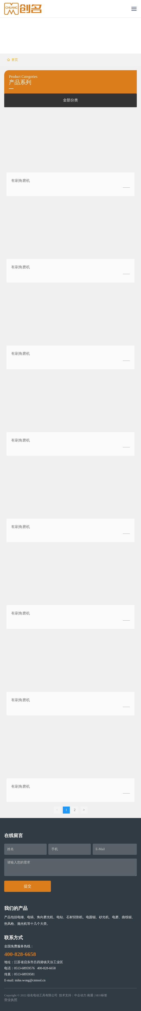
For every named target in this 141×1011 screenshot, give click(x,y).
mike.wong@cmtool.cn (30, 980)
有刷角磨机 (20, 181)
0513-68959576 (24, 968)
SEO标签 (101, 995)
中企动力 (80, 995)
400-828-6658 (46, 968)
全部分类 (70, 100)
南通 (90, 995)
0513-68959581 (24, 974)
